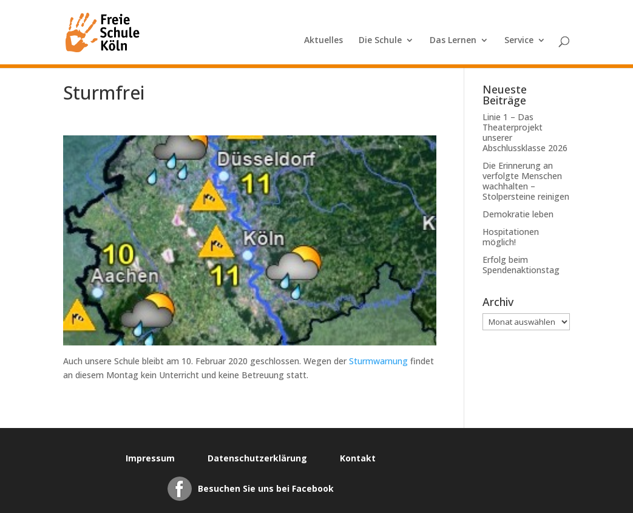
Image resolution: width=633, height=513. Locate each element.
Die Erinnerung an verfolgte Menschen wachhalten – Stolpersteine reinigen (525, 181)
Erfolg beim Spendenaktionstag (521, 265)
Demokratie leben (517, 214)
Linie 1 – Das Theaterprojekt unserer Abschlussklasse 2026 (524, 132)
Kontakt (358, 458)
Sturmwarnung (378, 361)
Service (518, 41)
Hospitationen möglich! (510, 237)
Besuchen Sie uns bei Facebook (266, 488)
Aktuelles (323, 41)
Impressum (150, 458)
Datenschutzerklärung (257, 458)
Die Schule (380, 41)
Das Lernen (453, 41)
